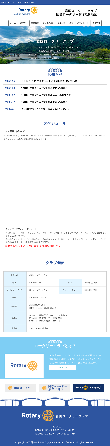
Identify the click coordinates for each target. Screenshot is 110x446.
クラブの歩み (48, 23)
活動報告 (35, 23)
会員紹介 (61, 23)
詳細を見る (62, 367)
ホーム (13, 23)
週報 (71, 23)
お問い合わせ (82, 23)
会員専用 (96, 23)
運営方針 (23, 23)
